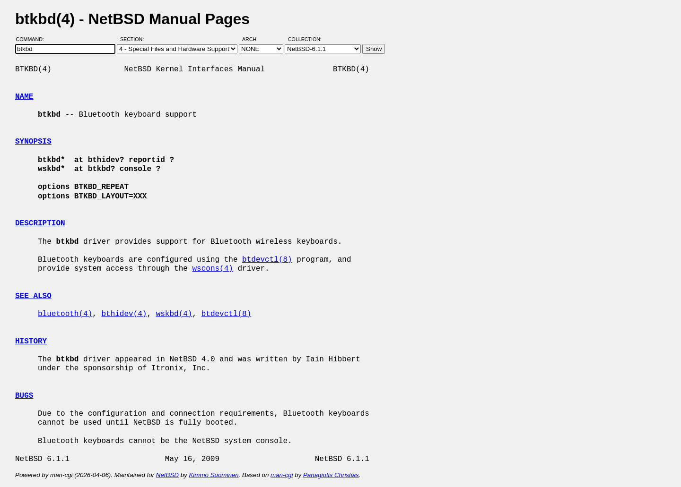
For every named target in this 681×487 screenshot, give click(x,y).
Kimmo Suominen (213, 474)
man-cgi (282, 474)
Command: (33, 39)
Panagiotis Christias (331, 474)
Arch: (254, 39)
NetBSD (167, 474)
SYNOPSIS (33, 142)
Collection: (305, 39)
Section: (134, 39)
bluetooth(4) (65, 314)
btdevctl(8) (267, 260)
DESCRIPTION (40, 223)
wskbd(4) (174, 314)
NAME (24, 97)
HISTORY (31, 341)
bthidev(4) (124, 314)
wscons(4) (212, 269)
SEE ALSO (33, 296)
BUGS (24, 396)
